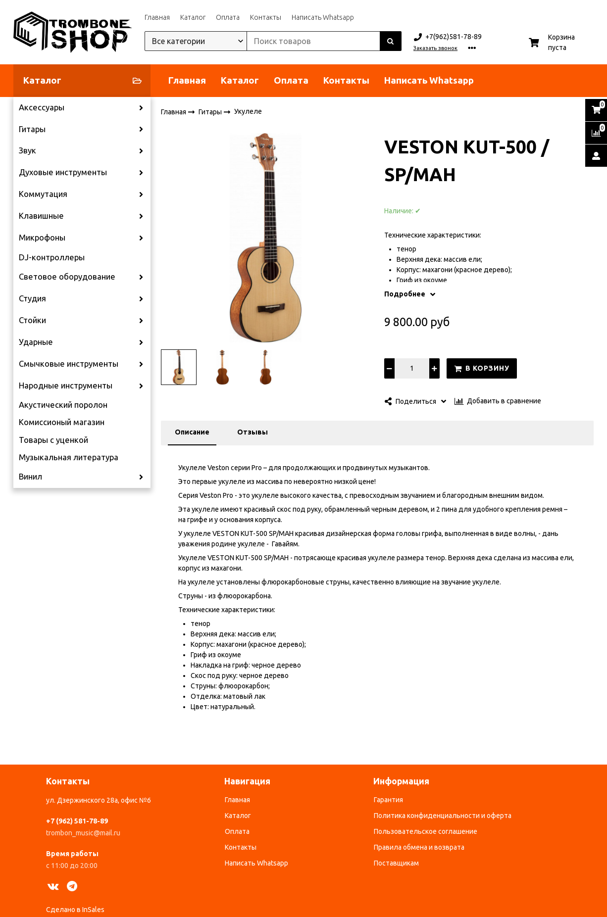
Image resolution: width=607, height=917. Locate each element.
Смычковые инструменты (68, 363)
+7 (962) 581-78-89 (77, 821)
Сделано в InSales (75, 910)
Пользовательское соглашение (425, 831)
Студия (32, 298)
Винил (30, 476)
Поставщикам (396, 863)
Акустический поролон (63, 404)
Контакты (265, 17)
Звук (27, 150)
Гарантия (388, 800)
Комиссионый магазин (61, 422)
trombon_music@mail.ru (83, 833)
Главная (157, 17)
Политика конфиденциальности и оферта (442, 816)
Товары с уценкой (53, 439)
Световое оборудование (67, 276)
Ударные (36, 342)
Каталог (192, 17)
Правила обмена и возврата (419, 847)
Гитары (32, 129)
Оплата (228, 17)
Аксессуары (41, 107)
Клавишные (41, 215)
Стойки (32, 320)
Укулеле (248, 111)
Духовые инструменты (63, 172)
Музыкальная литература (68, 457)
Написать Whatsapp (323, 17)
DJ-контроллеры (52, 257)
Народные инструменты (65, 385)
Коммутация (43, 194)
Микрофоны (42, 237)
